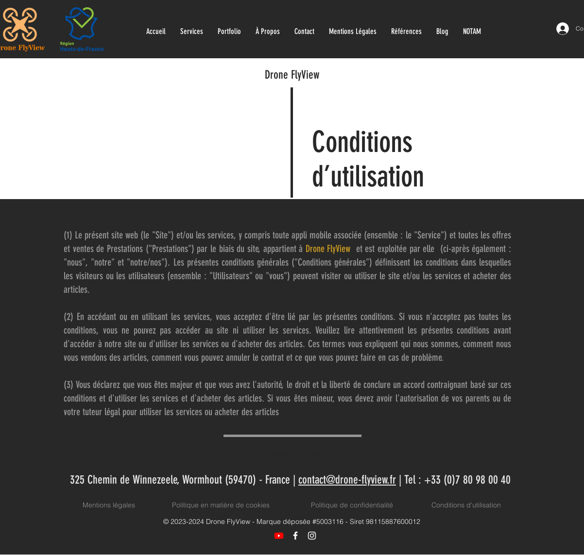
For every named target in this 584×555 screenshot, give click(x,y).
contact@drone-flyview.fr (347, 480)
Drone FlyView (292, 75)
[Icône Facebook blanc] (295, 535)
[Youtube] (279, 535)
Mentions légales (109, 505)
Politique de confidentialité (352, 505)
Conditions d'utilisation (466, 505)
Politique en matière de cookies (222, 505)
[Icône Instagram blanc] (312, 535)
